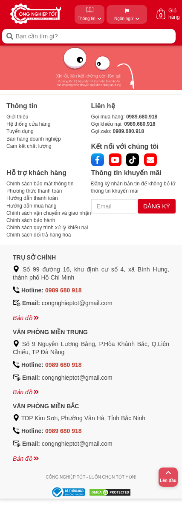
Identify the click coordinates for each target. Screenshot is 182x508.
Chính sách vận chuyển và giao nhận (48, 213)
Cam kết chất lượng (29, 146)
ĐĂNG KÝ (156, 206)
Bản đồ (26, 318)
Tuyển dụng (20, 131)
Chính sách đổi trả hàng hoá (38, 235)
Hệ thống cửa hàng (28, 124)
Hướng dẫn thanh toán (32, 198)
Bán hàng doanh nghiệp (33, 139)
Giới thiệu (17, 117)
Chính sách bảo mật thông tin (39, 184)
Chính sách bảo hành (30, 220)
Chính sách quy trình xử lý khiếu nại (47, 228)
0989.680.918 (141, 117)
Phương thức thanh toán (34, 191)
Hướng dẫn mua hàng (31, 206)
